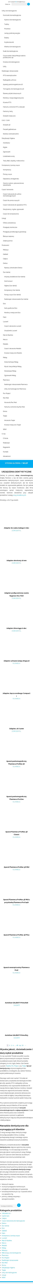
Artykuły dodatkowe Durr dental (14, 277)
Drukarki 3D (6, 125)
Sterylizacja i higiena (8, 138)
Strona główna (12, 463)
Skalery (6, 38)
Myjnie (5, 147)
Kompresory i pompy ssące (11, 165)
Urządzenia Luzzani (10, 330)
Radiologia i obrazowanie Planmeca (15, 384)
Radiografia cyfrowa (9, 80)
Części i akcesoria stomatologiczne (13, 1221)
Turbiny (6, 24)
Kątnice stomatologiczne (12, 20)
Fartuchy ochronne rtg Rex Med (14, 407)
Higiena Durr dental (10, 286)
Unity (4, 66)
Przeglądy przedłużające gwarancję (14, 232)
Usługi (4, 218)
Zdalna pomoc (8, 241)
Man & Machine (8, 335)
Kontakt (5, 452)
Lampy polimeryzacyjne (12, 33)
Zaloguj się (7, 4)
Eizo (4, 303)
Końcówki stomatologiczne (12, 15)
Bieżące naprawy (8, 236)
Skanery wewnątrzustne (11, 134)
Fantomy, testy (8, 111)
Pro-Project (6, 393)
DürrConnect (8, 281)
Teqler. (24, 1066)
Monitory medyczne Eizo (12, 312)
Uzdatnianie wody (9, 156)
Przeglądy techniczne (10, 227)
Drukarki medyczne (9, 116)
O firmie (5, 438)
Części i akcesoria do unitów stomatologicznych (12, 195)
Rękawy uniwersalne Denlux (13, 268)
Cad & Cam (5, 1216)
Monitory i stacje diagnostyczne (13, 98)
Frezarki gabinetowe (9, 129)
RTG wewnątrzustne (9, 75)
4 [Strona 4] (13, 1045)
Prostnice (7, 29)
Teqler (5, 416)
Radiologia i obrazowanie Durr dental (16, 299)
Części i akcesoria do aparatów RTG (14, 205)
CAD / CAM (6, 120)
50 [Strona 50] (22, 1045)
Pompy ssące (7, 174)
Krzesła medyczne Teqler (12, 425)
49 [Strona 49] (20, 1045)
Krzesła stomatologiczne (11, 62)
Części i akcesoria (7, 189)
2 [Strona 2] (9, 1045)
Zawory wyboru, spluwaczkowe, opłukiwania (13, 184)
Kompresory (7, 170)
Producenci (5, 245)
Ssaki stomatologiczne (10, 51)
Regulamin (6, 447)
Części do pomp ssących (11, 200)
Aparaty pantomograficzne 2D (13, 84)
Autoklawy (6, 143)
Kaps (4, 317)
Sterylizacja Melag (10, 371)
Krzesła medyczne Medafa (13, 353)
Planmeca (6, 380)
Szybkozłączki (9, 42)
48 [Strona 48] (17, 1045)
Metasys (6, 250)
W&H (5, 429)
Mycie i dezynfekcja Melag (12, 366)
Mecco (5, 339)
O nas (4, 434)
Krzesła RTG (7, 102)
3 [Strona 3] (11, 1045)
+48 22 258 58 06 (11, 1)
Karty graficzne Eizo (10, 308)
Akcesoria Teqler (9, 420)
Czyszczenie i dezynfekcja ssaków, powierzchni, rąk (14, 56)
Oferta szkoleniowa (9, 223)
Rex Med (6, 398)
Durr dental (6, 272)
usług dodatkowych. (19, 495)
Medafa (5, 344)
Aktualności (7, 456)
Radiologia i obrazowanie (10, 71)
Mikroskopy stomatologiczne (11, 1253)
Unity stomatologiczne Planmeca (15, 389)
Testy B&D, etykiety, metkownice (13, 161)
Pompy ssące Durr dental (12, 294)
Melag (5, 357)
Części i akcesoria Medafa (12, 348)
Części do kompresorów (11, 214)
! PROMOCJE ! (6, 1213)
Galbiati (5, 254)
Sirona (5, 411)
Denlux (5, 263)
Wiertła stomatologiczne (12, 47)
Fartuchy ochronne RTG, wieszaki (14, 107)
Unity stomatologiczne (9, 11)
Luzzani (5, 321)
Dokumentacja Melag (11, 362)
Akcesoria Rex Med (10, 402)
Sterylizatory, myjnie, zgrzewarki (13, 209)
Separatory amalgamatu (11, 179)
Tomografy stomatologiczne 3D (13, 89)
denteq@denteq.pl (21, 1)
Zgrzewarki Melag (10, 375)
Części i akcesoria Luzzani (12, 326)
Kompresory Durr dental (12, 290)
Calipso (5, 259)
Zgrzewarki (6, 152)
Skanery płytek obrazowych (12, 93)
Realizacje (6, 443)
